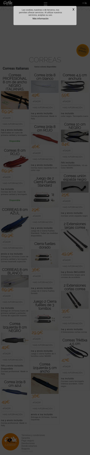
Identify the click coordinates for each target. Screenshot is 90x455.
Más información (40, 18)
